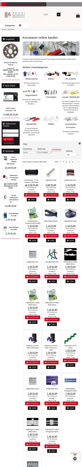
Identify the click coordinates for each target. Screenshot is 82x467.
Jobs (44, 448)
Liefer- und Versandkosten (50, 418)
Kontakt (45, 441)
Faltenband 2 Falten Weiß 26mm (29, 269)
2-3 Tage (31, 196)
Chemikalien (51, 97)
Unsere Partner (27, 436)
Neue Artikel (10, 86)
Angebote (10, 39)
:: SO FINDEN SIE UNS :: (30, 440)
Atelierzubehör (31, 79)
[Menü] (78, 452)
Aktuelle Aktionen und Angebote (29, 422)
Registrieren (30, 4)
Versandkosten (29, 194)
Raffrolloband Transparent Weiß (29, 360)
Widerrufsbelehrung (48, 429)
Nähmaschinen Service (29, 426)
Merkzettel (19, 4)
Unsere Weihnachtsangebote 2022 (50, 425)
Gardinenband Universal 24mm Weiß (73, 180)
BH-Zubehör (71, 79)
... (75, 162)
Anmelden (41, 4)
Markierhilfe (31, 124)
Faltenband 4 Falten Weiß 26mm (58, 269)
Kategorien (9, 25)
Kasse (10, 4)
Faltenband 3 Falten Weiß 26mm (44, 269)
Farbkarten (26, 429)
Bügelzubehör (31, 95)
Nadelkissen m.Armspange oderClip (13, 177)
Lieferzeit (25, 418)
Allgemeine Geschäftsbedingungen (49, 437)
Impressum (46, 444)
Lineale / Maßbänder (71, 97)
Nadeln (51, 124)
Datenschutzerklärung (49, 433)
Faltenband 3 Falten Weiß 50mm (44, 360)
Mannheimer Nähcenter (29, 433)
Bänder (51, 79)
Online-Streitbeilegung (49, 421)
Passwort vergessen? (9, 143)
